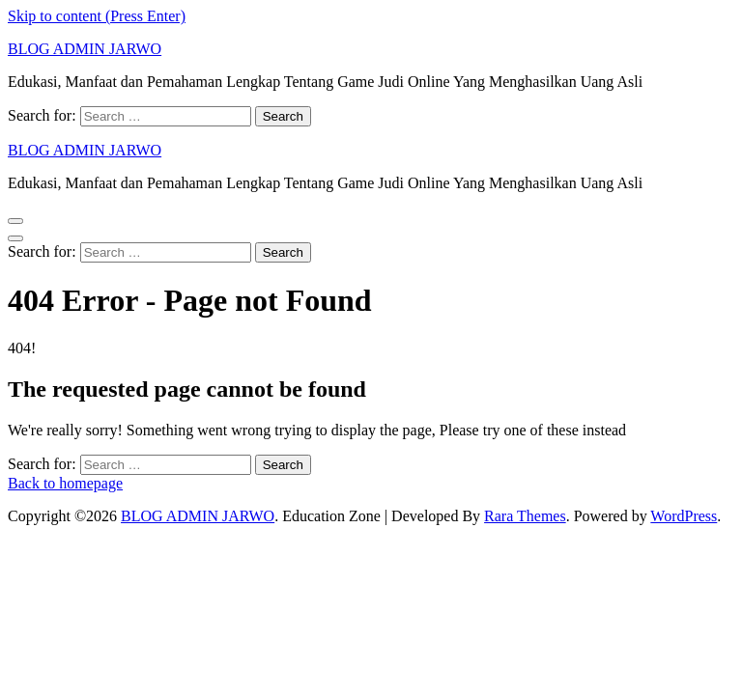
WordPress (683, 516)
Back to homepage (65, 483)
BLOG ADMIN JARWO (84, 49)
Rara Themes (525, 516)
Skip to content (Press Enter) (97, 16)
